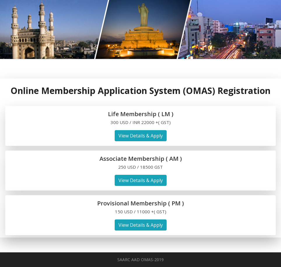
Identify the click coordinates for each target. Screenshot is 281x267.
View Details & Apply (140, 135)
